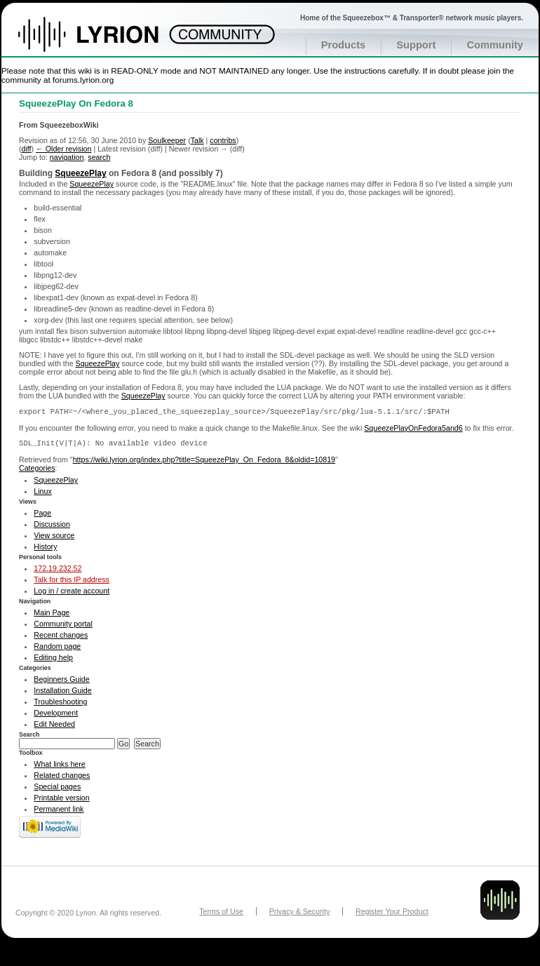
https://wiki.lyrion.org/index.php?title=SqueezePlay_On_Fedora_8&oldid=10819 (204, 462)
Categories (37, 471)
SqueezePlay (80, 173)
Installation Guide (62, 693)
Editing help (53, 660)
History (45, 549)
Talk (197, 140)
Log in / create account (71, 593)
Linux (42, 494)
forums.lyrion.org (83, 79)
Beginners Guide (61, 682)
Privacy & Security (299, 914)
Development (56, 715)
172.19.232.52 (57, 571)
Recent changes (61, 637)
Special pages (57, 789)
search (99, 157)
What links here (59, 767)
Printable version (61, 800)
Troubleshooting (60, 704)
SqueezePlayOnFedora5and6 (413, 429)
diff (27, 149)
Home (103, 41)
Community (494, 45)
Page (42, 515)
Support (416, 45)
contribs (223, 140)
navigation (67, 157)
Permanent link (58, 811)
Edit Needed (54, 727)
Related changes (62, 778)
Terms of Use (221, 914)
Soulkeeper (167, 140)
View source (54, 538)
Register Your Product (392, 914)
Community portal (63, 626)
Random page (57, 649)
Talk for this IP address (71, 582)
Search (29, 737)
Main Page (51, 615)
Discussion (52, 527)
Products (343, 45)
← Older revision (63, 149)
